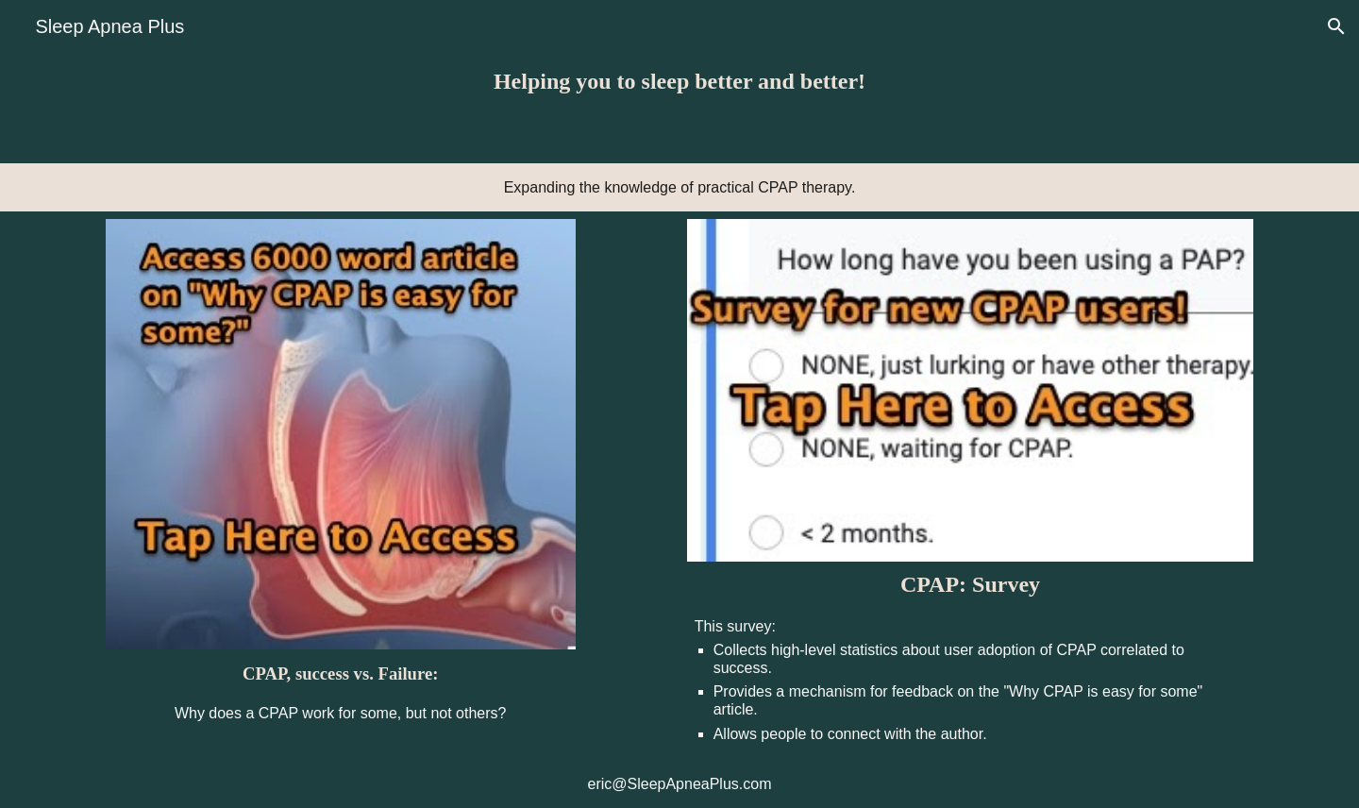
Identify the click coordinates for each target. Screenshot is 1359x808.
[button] (1336, 26)
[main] (679, 81)
